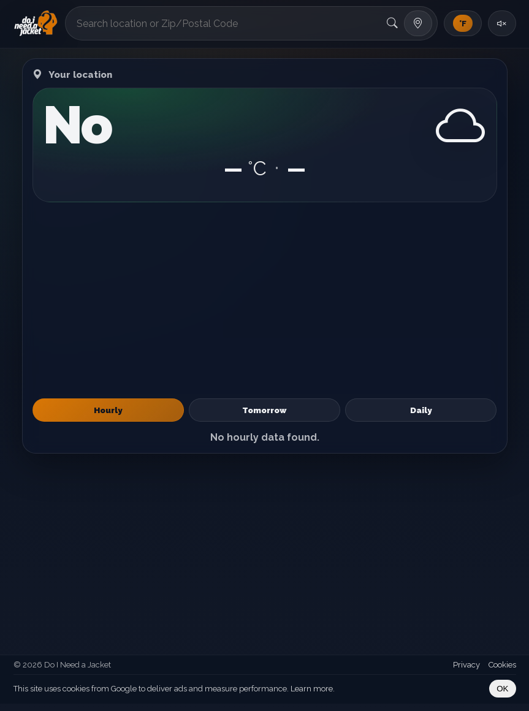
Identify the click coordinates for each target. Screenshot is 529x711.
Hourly (108, 410)
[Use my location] (418, 23)
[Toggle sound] (502, 23)
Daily (421, 410)
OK (502, 688)
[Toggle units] (463, 23)
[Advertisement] (264, 300)
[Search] (392, 23)
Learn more (312, 688)
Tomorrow (264, 410)
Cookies (502, 664)
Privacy (466, 664)
